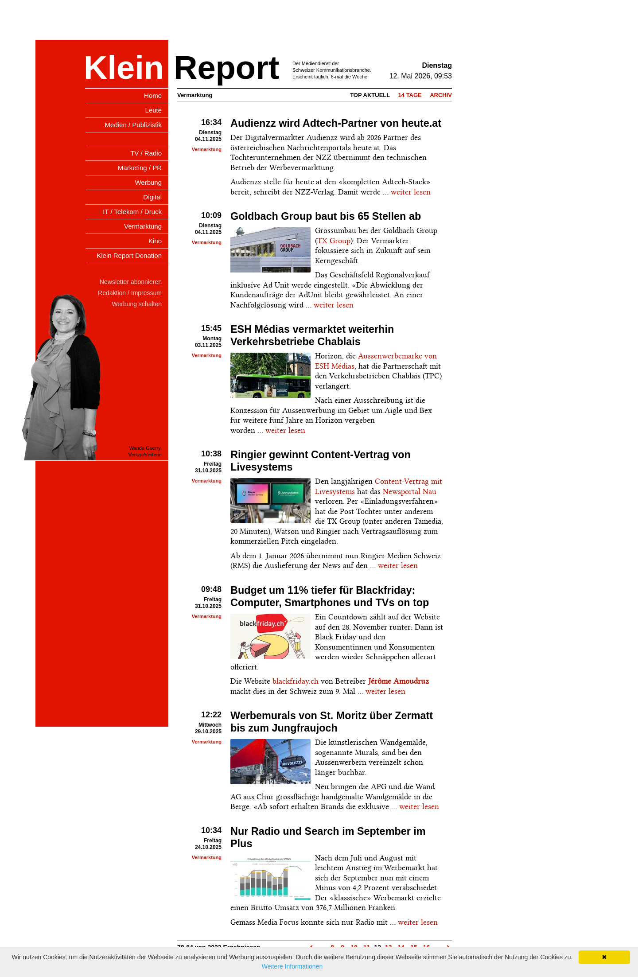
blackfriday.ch (295, 681)
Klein (124, 67)
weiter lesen (411, 191)
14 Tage (410, 95)
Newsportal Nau (409, 491)
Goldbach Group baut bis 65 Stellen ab (325, 216)
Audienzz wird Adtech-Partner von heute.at (335, 123)
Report (226, 67)
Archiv (441, 95)
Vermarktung (207, 149)
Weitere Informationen (292, 966)
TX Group (333, 240)
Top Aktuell (370, 95)
